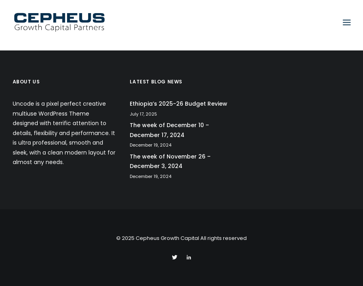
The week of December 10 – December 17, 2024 (169, 130)
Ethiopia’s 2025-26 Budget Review (178, 104)
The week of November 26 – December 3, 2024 (170, 161)
